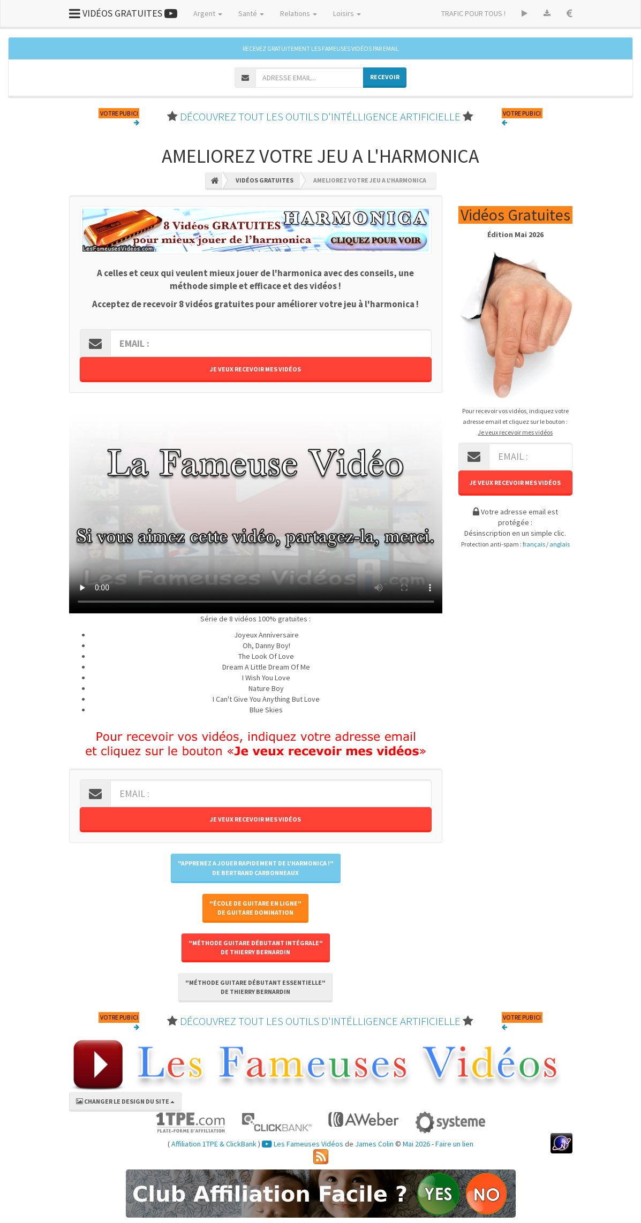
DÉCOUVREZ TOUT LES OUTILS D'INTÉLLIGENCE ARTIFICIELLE (320, 116)
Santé (251, 13)
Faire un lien (454, 1144)
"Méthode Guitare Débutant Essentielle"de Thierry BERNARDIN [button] (255, 987)
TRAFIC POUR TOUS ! (473, 13)
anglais (559, 544)
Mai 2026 (416, 1144)
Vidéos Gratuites (264, 180)
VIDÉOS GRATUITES (123, 13)
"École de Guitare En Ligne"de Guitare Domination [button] (255, 907)
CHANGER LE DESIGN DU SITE (125, 1101)
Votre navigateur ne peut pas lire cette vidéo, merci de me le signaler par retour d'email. (256, 508)
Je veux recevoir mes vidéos (255, 369)
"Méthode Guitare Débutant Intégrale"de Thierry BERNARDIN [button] (255, 947)
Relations (298, 13)
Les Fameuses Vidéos (302, 1144)
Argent (207, 13)
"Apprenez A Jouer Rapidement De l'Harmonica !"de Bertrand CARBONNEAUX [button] (256, 867)
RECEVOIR (384, 77)
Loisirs (347, 13)
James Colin (374, 1144)
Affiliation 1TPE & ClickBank (214, 1144)
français (534, 544)
